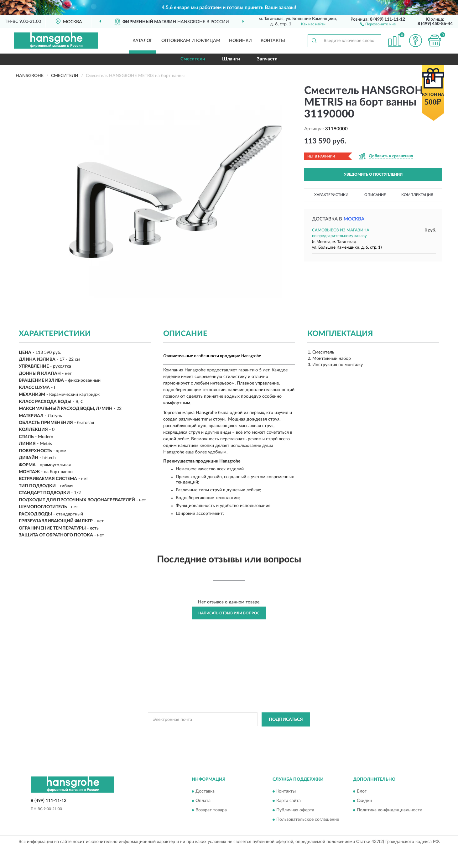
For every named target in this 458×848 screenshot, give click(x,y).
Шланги (231, 59)
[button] (378, 24)
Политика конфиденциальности (389, 810)
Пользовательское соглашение (307, 820)
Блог (362, 791)
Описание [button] (375, 195)
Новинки (240, 41)
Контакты (273, 41)
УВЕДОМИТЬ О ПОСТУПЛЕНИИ (373, 174)
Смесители (192, 59)
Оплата (203, 801)
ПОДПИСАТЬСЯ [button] (286, 719)
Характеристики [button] (331, 195)
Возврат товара (211, 810)
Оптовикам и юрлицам (190, 41)
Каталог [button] (143, 41)
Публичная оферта (295, 810)
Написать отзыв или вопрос (229, 613)
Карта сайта (288, 801)
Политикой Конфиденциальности (224, 734)
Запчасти (267, 59)
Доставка (205, 791)
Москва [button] (354, 219)
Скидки (364, 801)
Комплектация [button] (417, 195)
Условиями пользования (279, 734)
